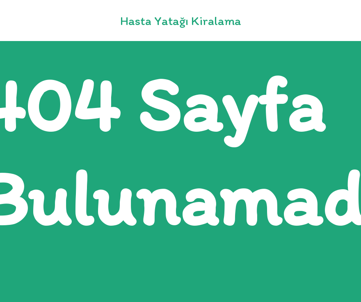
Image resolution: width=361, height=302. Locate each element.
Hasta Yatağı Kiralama (180, 20)
